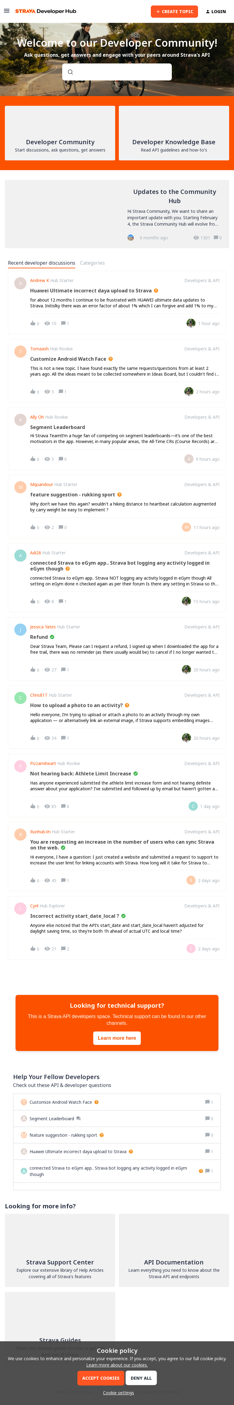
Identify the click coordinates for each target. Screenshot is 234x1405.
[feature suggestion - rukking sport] (67, 1135)
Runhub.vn (40, 832)
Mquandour (41, 484)
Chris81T (39, 695)
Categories (92, 262)
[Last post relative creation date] (209, 323)
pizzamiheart (43, 763)
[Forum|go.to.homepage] (45, 11)
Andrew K (39, 280)
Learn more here (117, 1038)
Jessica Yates (43, 627)
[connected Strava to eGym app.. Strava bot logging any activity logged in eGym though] (116, 1171)
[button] (117, 1393)
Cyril (34, 906)
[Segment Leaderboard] (55, 1118)
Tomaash (39, 349)
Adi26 (35, 553)
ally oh (37, 417)
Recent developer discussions (41, 262)
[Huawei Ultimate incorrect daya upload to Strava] (81, 1151)
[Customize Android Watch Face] (64, 1102)
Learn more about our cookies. (117, 1365)
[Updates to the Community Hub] (117, 214)
